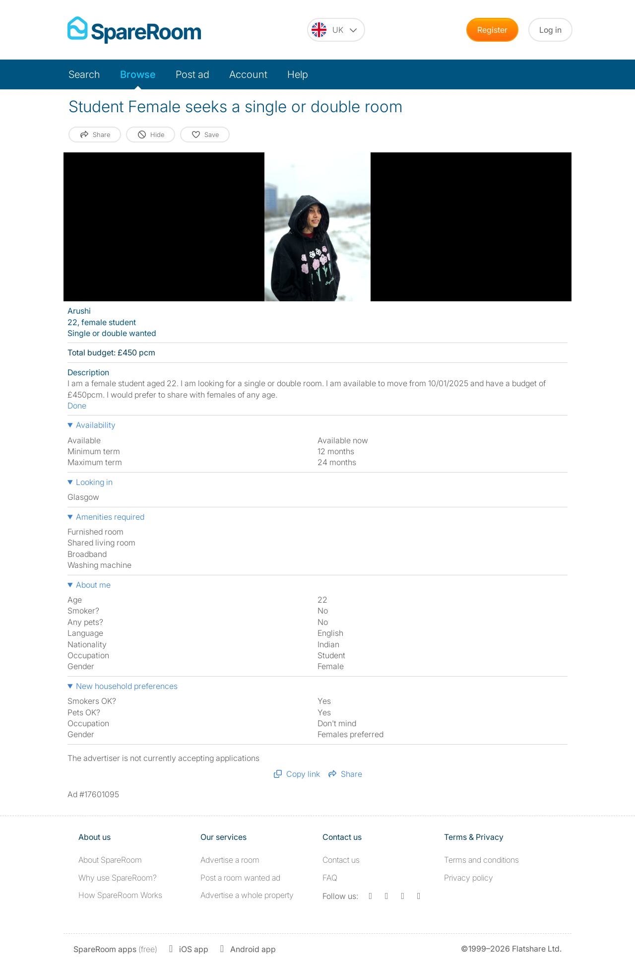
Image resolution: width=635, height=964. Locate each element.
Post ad (192, 74)
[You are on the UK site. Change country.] (336, 30)
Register (492, 30)
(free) (115, 949)
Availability (96, 425)
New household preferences (127, 686)
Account (248, 74)
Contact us (341, 860)
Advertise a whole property (247, 895)
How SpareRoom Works (120, 895)
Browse (138, 74)
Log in (550, 30)
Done (76, 406)
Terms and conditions (481, 860)
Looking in (94, 482)
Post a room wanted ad (240, 878)
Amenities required (110, 517)
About (110, 860)
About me (93, 585)
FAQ (329, 878)
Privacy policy (468, 878)
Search (84, 74)
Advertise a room (229, 860)
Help (297, 74)
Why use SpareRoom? (117, 878)
